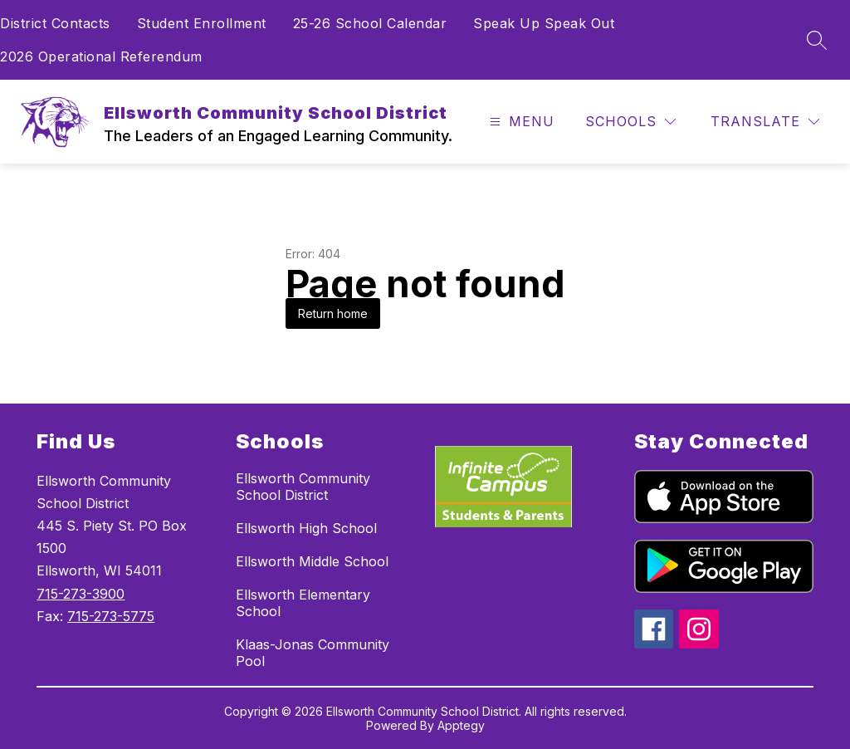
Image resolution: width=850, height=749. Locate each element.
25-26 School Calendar (370, 23)
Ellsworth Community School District (303, 486)
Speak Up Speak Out (543, 23)
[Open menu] (520, 121)
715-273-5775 (110, 616)
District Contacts (55, 23)
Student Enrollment (201, 23)
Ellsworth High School (306, 528)
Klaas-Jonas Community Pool (312, 652)
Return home (333, 313)
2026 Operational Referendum (101, 56)
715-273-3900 (81, 593)
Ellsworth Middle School (312, 561)
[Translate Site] (764, 121)
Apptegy (461, 725)
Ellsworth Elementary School (303, 602)
